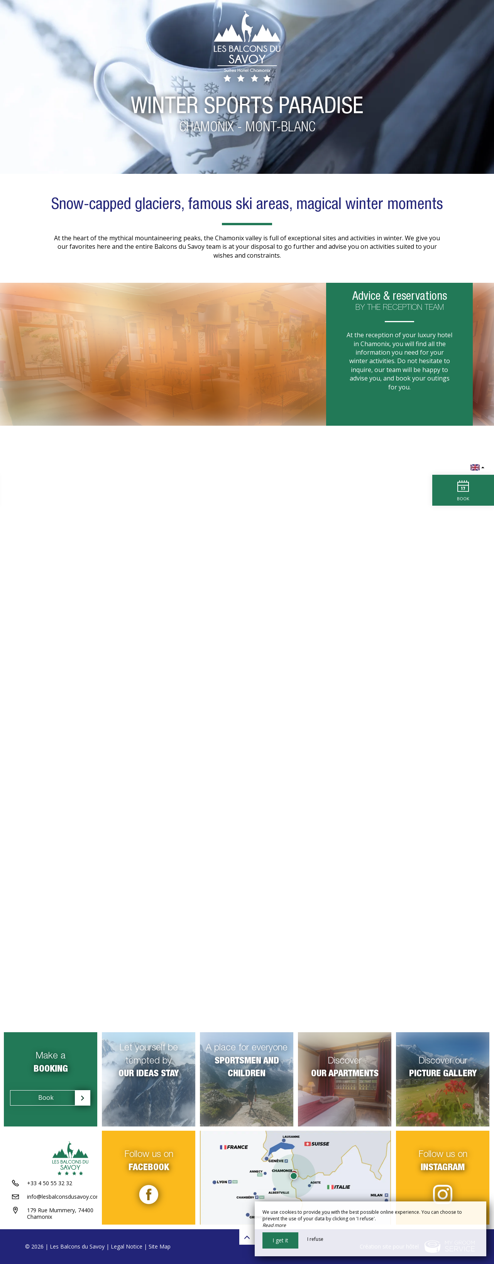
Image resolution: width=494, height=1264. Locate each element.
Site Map (160, 1246)
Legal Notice (126, 1246)
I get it (280, 1240)
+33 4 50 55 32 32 (49, 1184)
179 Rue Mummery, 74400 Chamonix (60, 1214)
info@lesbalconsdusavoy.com (64, 1197)
